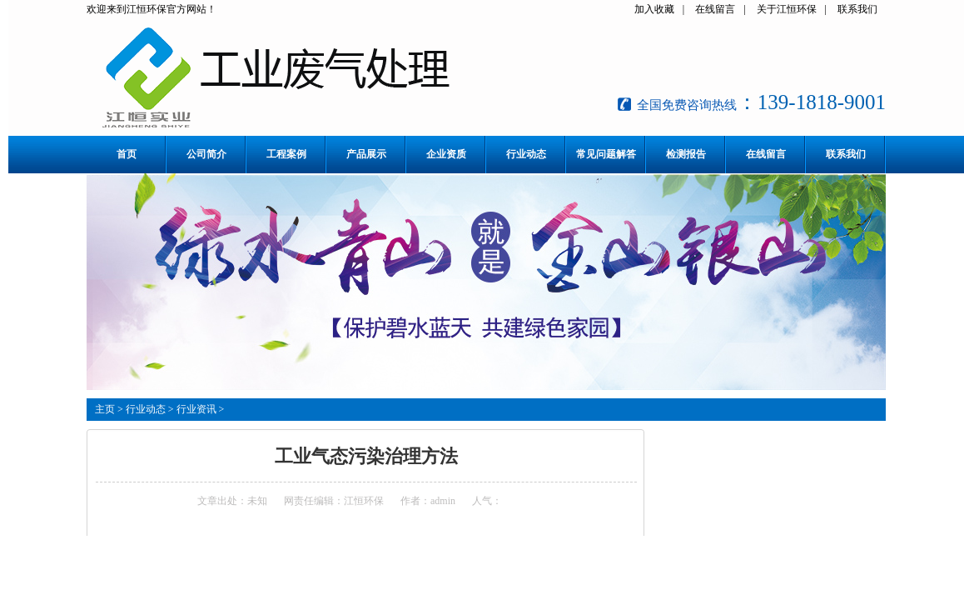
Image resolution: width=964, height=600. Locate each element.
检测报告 (686, 154)
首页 (127, 154)
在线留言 (715, 9)
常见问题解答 (606, 154)
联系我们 (857, 9)
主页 (105, 409)
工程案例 (286, 154)
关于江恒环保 (787, 9)
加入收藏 (654, 9)
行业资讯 (196, 409)
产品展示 (366, 154)
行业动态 (526, 154)
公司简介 (206, 154)
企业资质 (446, 154)
